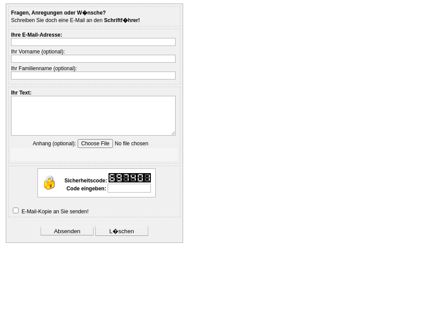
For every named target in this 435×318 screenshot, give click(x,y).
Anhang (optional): (54, 143)
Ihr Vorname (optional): (38, 52)
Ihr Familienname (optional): (44, 68)
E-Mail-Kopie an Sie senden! (55, 211)
